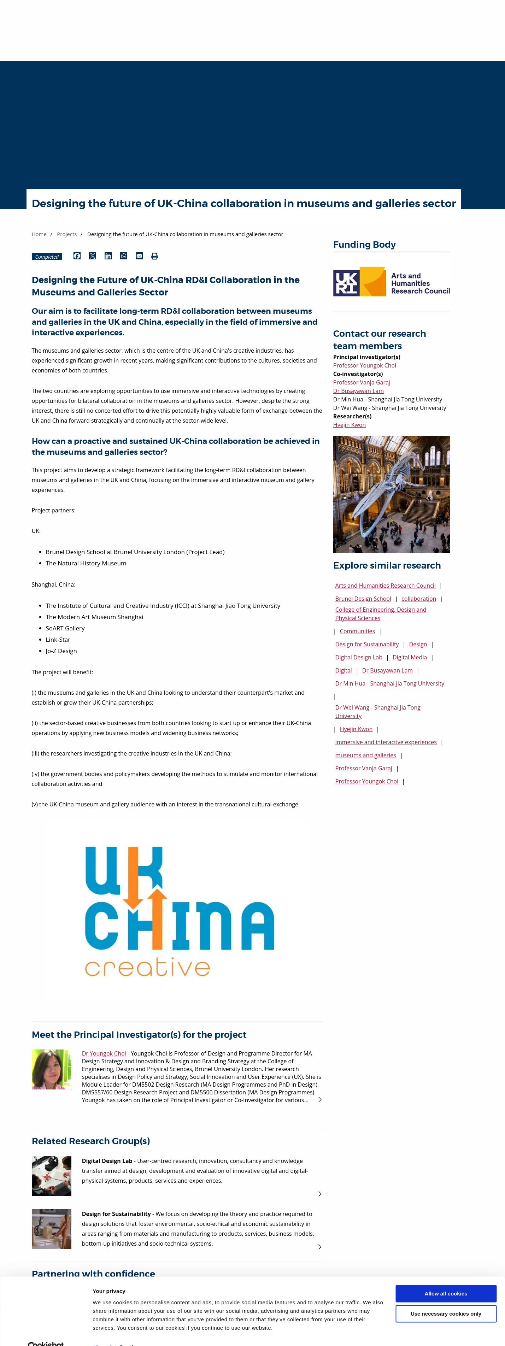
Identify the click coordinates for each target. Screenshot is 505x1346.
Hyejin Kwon (349, 425)
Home (39, 233)
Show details (109, 1332)
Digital (343, 670)
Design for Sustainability (367, 644)
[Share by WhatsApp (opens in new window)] (123, 256)
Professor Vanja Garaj (361, 382)
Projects (67, 233)
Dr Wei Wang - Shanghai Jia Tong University (378, 712)
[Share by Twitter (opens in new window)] (92, 256)
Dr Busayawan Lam (358, 391)
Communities (357, 631)
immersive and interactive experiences (386, 742)
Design (418, 644)
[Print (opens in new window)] (155, 256)
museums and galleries (365, 755)
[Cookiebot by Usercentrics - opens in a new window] (46, 1332)
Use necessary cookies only (446, 1298)
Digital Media (410, 657)
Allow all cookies (446, 1279)
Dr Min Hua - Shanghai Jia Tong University (389, 683)
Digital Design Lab (358, 657)
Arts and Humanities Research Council (385, 585)
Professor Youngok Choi (364, 365)
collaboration (418, 599)
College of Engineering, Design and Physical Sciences (381, 614)
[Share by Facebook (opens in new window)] (77, 256)
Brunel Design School (363, 599)
